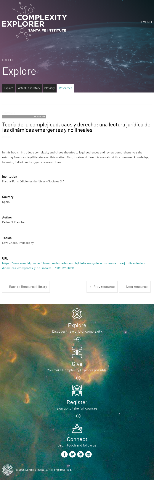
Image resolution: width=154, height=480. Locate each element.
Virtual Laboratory (29, 88)
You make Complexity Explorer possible (77, 370)
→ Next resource (135, 287)
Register (77, 402)
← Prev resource (102, 287)
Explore (9, 60)
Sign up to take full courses (77, 408)
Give (77, 364)
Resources (65, 88)
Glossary (49, 88)
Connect (77, 439)
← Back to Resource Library (26, 287)
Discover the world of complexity (77, 331)
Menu (147, 22)
